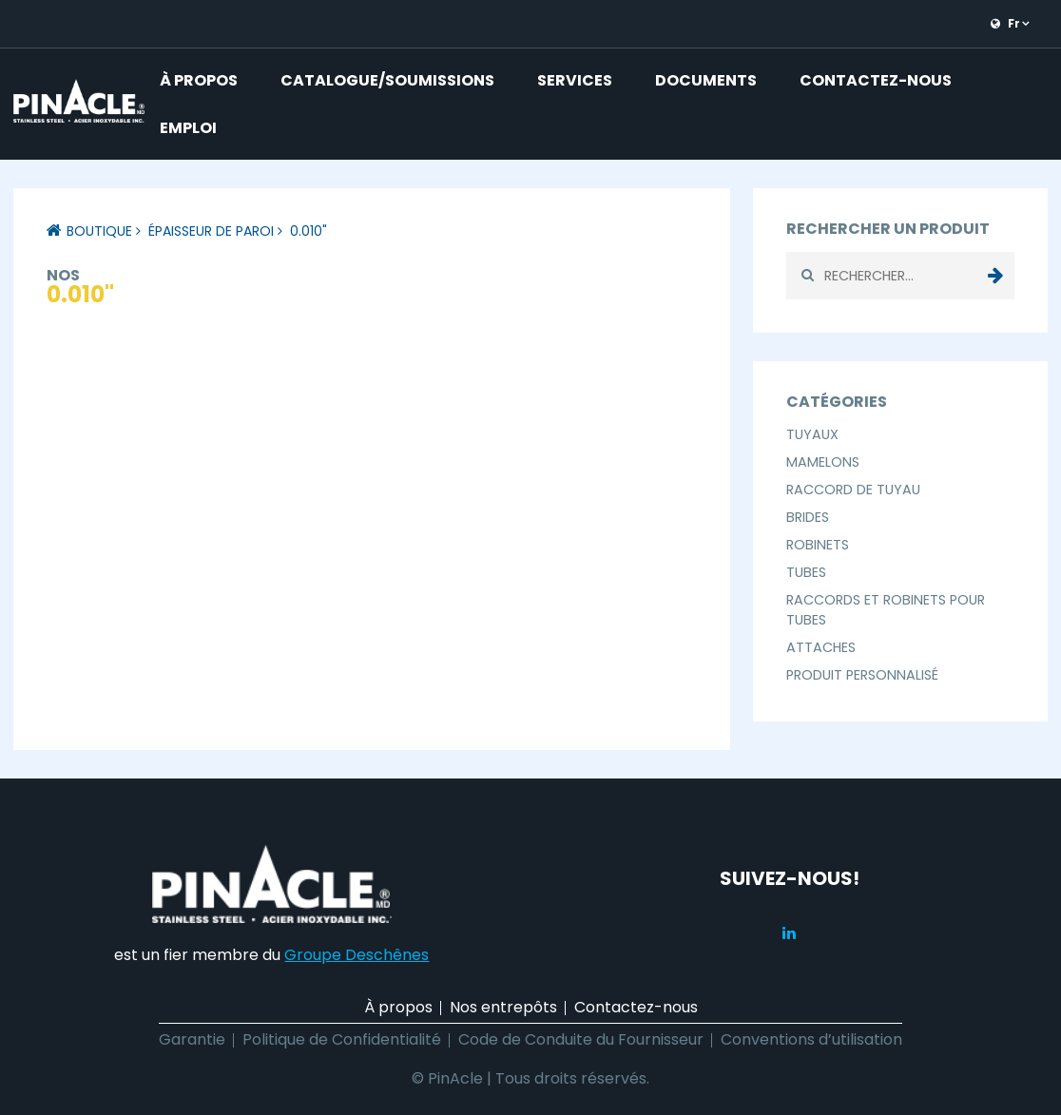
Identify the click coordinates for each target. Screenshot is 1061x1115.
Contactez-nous (876, 80)
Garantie (192, 1039)
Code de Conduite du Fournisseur (581, 1039)
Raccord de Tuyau (853, 489)
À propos (199, 80)
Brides (807, 517)
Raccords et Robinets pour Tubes (885, 609)
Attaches (821, 647)
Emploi (188, 128)
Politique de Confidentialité (341, 1039)
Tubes (806, 572)
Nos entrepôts (503, 1007)
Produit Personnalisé (862, 674)
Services (574, 80)
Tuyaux (812, 434)
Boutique (99, 230)
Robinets (817, 544)
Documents (706, 80)
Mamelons (822, 461)
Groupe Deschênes (356, 955)
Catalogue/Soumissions (387, 80)
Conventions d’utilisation (811, 1039)
